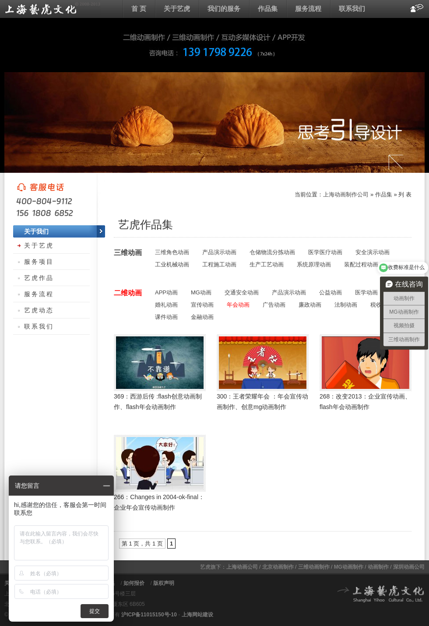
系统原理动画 (314, 264)
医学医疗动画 (325, 252)
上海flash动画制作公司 (52, 8)
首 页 (138, 8)
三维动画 (128, 252)
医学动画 (366, 292)
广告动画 (274, 304)
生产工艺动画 (267, 264)
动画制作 (378, 567)
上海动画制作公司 (346, 194)
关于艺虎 (177, 8)
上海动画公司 (242, 567)
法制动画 (345, 304)
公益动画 (330, 292)
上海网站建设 (197, 615)
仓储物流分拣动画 (272, 252)
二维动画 (128, 293)
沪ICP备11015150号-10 (149, 615)
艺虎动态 (39, 310)
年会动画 (238, 304)
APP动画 (166, 292)
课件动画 (166, 317)
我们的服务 (223, 8)
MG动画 (201, 292)
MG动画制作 (348, 567)
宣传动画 (202, 304)
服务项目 (39, 261)
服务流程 (308, 8)
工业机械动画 (172, 264)
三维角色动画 (172, 252)
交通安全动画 (242, 292)
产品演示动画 (219, 252)
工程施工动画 (219, 264)
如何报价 (133, 583)
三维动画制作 (314, 567)
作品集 (268, 8)
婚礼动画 (166, 304)
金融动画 (202, 317)
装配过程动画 (361, 264)
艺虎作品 (39, 277)
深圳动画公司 (409, 567)
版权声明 (163, 583)
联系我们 (352, 8)
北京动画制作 (278, 567)
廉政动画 (310, 304)
